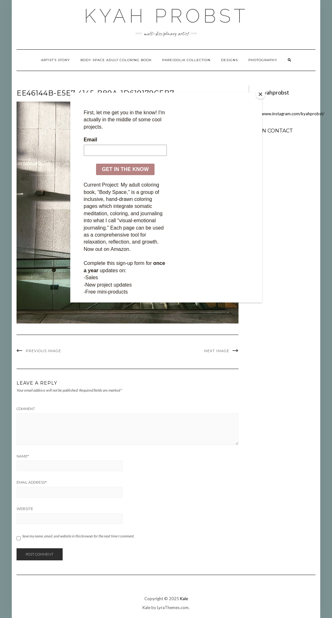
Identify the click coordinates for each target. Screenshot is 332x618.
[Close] (260, 94)
